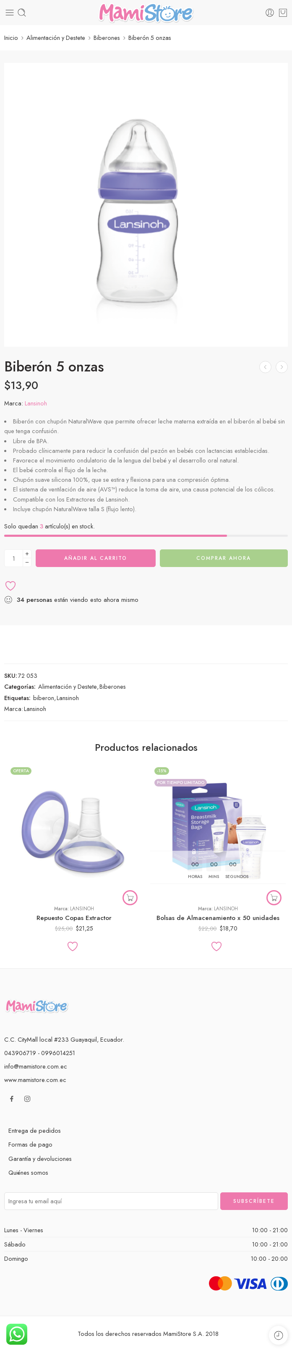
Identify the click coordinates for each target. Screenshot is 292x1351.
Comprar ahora (223, 558)
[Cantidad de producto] (13, 558)
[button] (274, 897)
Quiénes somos (28, 1172)
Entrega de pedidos (34, 1130)
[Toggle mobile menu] (9, 13)
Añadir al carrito (95, 558)
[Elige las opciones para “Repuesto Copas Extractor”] (130, 897)
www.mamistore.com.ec (35, 1079)
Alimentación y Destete (55, 37)
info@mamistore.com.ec (35, 1066)
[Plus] (27, 553)
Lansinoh (36, 403)
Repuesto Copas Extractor (74, 917)
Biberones (107, 37)
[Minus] (27, 562)
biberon (43, 697)
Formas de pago (30, 1144)
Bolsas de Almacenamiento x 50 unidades (217, 917)
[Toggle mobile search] (21, 12)
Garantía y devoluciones (40, 1158)
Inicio (11, 37)
